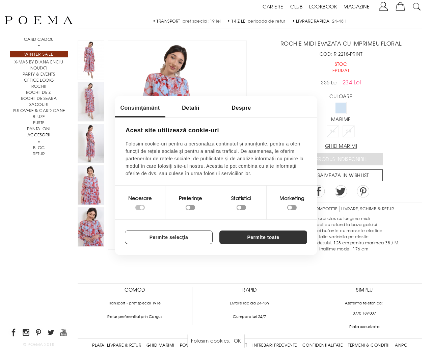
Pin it (363, 191)
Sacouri (39, 104)
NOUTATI (39, 68)
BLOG (39, 147)
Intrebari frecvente (274, 345)
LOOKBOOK (323, 6)
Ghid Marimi (160, 345)
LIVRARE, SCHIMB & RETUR (367, 209)
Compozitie (325, 209)
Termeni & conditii (368, 345)
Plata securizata (364, 326)
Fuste (39, 122)
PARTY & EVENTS (39, 74)
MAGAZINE (357, 6)
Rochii (38, 86)
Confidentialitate (322, 345)
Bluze (39, 116)
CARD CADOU (39, 39)
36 (332, 131)
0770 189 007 (364, 313)
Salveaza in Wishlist (343, 175)
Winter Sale (38, 54)
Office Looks (39, 80)
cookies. (220, 341)
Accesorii (39, 135)
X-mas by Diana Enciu (39, 62)
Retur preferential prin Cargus (134, 316)
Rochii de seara (39, 98)
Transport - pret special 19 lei (134, 303)
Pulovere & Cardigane (39, 110)
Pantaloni (39, 129)
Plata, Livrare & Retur (116, 345)
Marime (341, 119)
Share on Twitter (341, 191)
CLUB (296, 6)
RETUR (39, 154)
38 (349, 131)
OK (237, 341)
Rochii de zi (39, 92)
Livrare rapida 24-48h (249, 303)
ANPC (401, 345)
